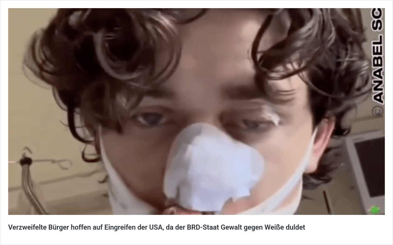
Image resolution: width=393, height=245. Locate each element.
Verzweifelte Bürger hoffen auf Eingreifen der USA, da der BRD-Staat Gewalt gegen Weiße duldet (156, 227)
